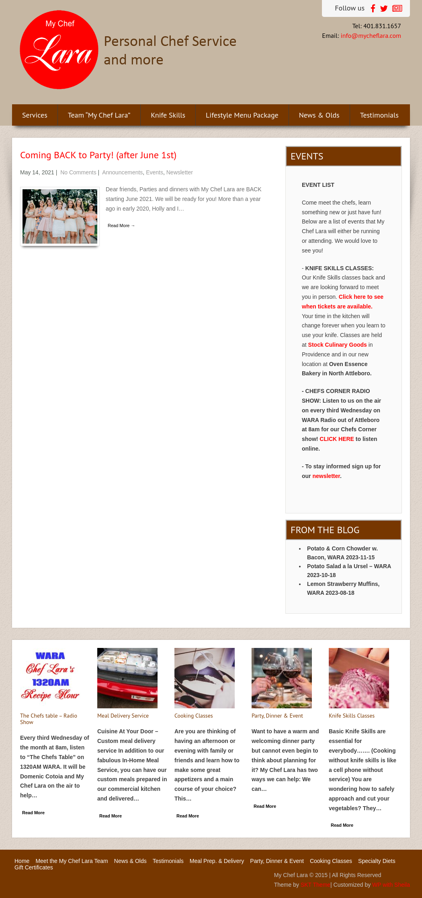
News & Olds (319, 115)
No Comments (78, 172)
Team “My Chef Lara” (99, 115)
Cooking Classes (331, 861)
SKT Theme (315, 884)
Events (154, 172)
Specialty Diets (376, 861)
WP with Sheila (391, 884)
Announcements (122, 172)
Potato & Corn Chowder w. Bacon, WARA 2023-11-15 (342, 553)
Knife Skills (168, 115)
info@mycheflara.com (371, 35)
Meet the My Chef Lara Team (71, 861)
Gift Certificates (33, 867)
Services (34, 115)
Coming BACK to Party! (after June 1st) (98, 155)
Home (21, 861)
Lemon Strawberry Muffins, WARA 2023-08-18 (343, 588)
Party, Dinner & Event (277, 861)
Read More (33, 812)
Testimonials (379, 115)
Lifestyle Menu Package (242, 115)
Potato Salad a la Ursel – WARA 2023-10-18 (349, 570)
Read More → (121, 225)
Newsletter (179, 172)
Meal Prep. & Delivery (217, 861)
